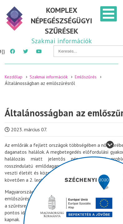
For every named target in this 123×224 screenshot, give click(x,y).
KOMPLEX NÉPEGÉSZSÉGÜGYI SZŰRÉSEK (61, 20)
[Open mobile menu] (108, 13)
